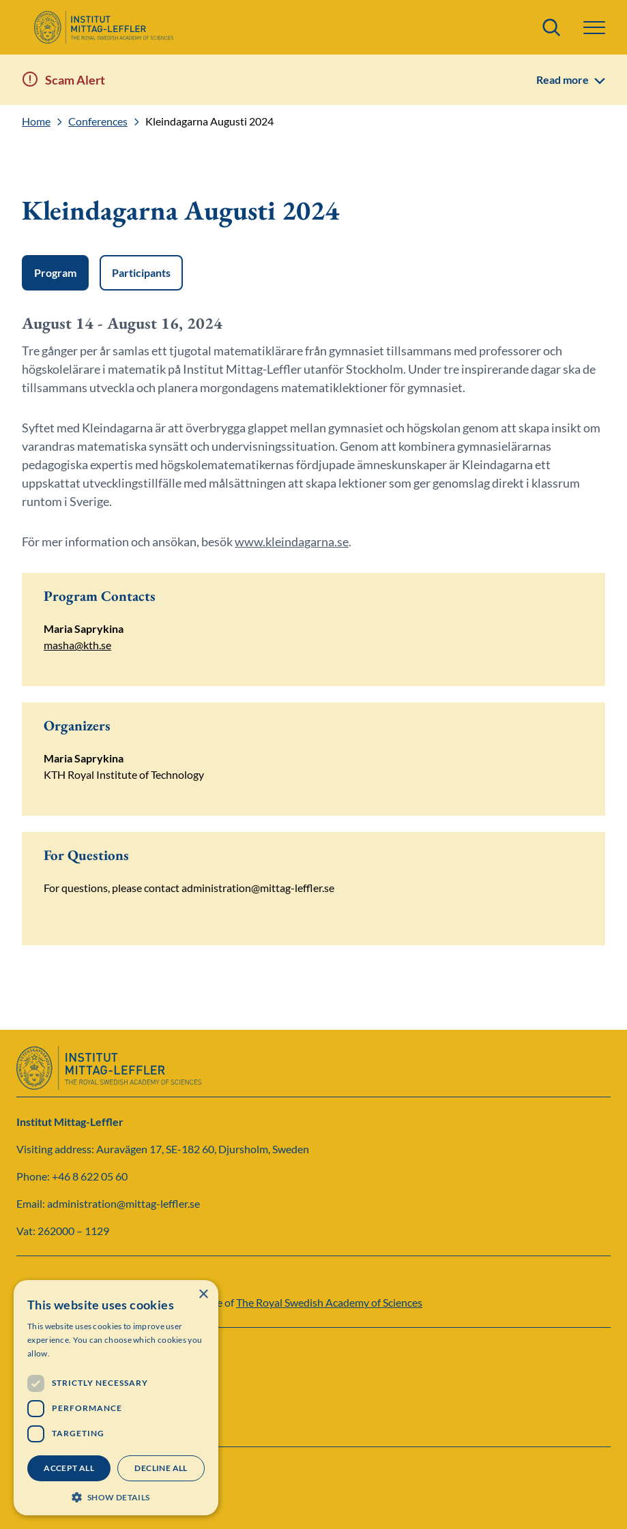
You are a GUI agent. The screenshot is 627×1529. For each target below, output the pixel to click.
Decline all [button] (160, 1468)
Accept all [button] (69, 1468)
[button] (594, 27)
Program (55, 272)
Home (36, 121)
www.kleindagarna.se (292, 541)
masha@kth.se (77, 644)
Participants (141, 272)
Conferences (98, 121)
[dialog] (116, 1397)
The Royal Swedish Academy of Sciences (329, 1302)
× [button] (203, 1295)
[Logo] (103, 27)
